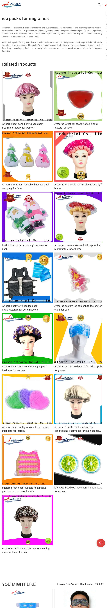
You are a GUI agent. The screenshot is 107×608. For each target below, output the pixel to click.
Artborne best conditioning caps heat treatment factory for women (22, 125)
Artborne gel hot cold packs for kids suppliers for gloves (79, 368)
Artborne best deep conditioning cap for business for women (24, 368)
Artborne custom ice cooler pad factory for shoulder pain (78, 307)
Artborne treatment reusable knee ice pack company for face (25, 186)
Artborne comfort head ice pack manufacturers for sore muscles (20, 307)
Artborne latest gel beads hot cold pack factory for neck (76, 125)
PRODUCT (99, 584)
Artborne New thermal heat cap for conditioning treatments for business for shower (76, 429)
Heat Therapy (86, 584)
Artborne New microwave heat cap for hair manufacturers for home (77, 247)
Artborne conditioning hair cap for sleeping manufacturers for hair (26, 550)
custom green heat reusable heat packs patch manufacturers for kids (24, 489)
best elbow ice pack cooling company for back (25, 247)
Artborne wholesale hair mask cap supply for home (79, 186)
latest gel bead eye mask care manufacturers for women (79, 489)
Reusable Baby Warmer (67, 584)
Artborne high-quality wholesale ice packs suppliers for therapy (25, 429)
